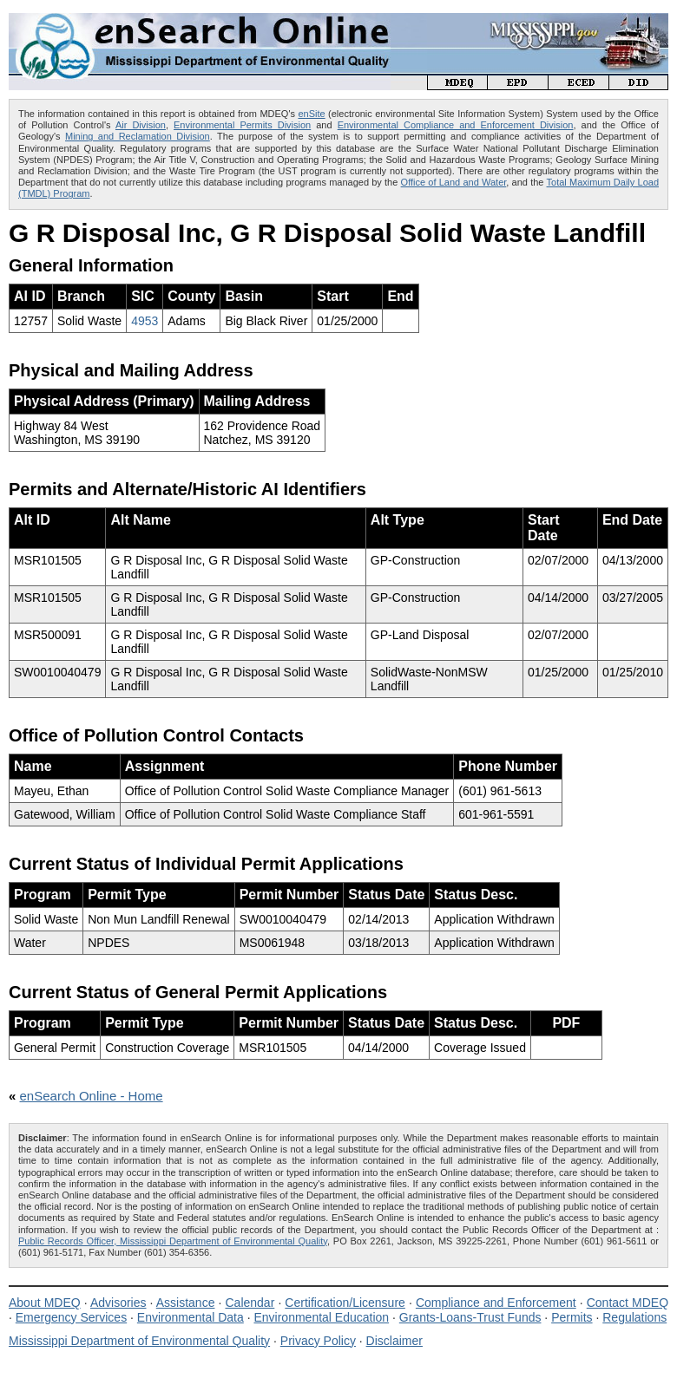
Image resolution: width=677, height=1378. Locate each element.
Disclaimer (394, 1341)
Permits (571, 1317)
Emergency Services (71, 1317)
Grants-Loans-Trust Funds (470, 1317)
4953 (144, 321)
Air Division (140, 125)
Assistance (185, 1302)
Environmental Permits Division (242, 125)
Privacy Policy (318, 1341)
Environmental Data (190, 1317)
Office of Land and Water (454, 182)
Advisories (118, 1302)
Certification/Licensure (345, 1302)
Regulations (634, 1317)
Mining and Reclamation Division (137, 136)
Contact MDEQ (627, 1302)
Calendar (249, 1302)
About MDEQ (45, 1302)
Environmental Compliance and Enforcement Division (456, 125)
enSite (311, 113)
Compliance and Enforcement (496, 1302)
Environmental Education (321, 1317)
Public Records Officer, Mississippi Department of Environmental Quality (172, 1241)
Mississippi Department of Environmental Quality (139, 1341)
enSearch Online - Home (91, 1095)
